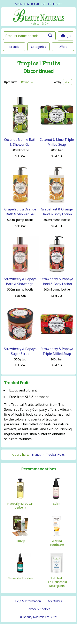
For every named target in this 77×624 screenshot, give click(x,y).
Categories (38, 47)
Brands (14, 47)
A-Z (67, 82)
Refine (27, 82)
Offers (63, 47)
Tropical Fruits (38, 63)
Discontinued (38, 71)
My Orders (55, 601)
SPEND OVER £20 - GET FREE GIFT (38, 4)
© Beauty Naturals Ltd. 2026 (38, 617)
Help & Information (28, 601)
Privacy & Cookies (38, 609)
